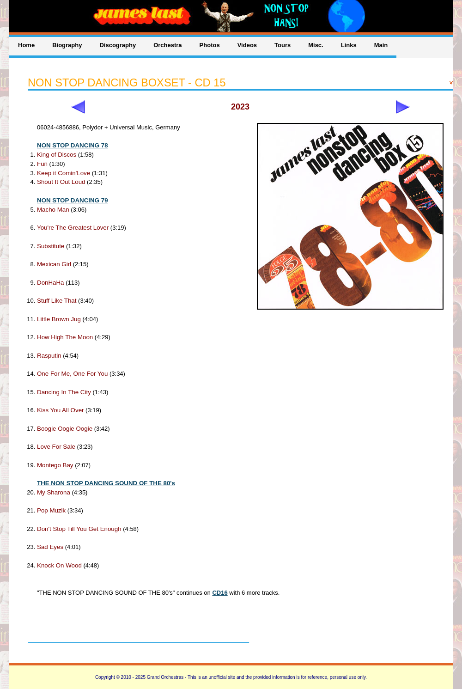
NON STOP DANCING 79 (72, 200)
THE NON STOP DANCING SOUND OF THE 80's (106, 483)
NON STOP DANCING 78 (72, 145)
